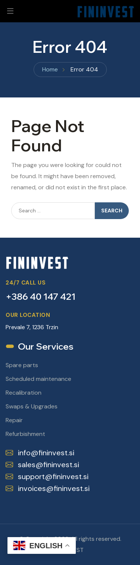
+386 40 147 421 (40, 296)
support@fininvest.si (47, 476)
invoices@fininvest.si (48, 488)
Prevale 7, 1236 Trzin (32, 327)
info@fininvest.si (40, 453)
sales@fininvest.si (42, 464)
